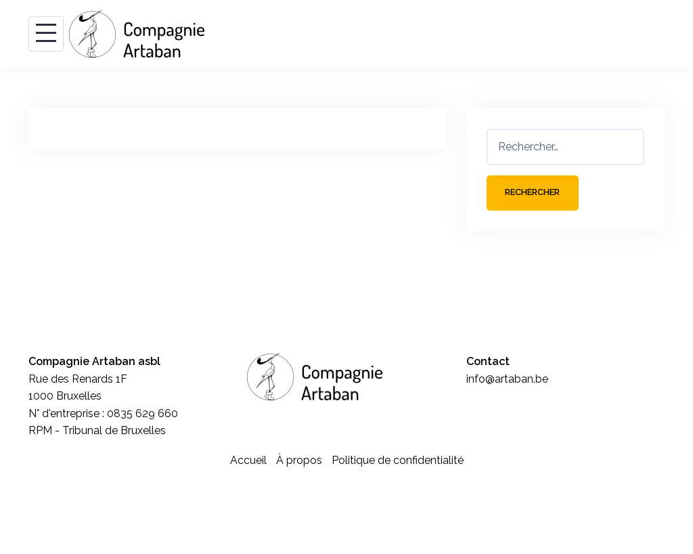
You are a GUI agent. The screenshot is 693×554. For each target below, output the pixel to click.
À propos (299, 461)
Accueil (248, 461)
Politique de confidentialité (398, 461)
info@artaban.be (507, 380)
